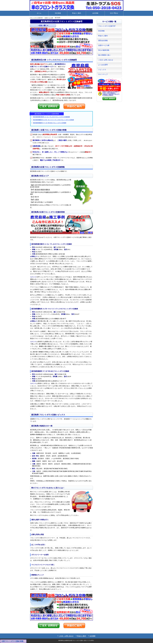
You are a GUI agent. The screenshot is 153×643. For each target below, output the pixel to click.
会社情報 (95, 13)
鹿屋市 (43, 189)
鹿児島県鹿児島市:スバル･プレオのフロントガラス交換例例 (51, 117)
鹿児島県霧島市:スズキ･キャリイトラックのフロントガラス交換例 (53, 120)
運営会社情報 (103, 40)
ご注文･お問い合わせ (105, 60)
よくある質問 (103, 65)
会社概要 (92, 636)
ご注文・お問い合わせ (66, 636)
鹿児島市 (37, 189)
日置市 (37, 199)
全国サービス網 (51, 18)
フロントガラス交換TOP (37, 18)
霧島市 (48, 189)
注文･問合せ (114, 13)
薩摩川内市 (49, 192)
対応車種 (58, 13)
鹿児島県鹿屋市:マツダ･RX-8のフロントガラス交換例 (49, 123)
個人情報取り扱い (104, 55)
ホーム (39, 13)
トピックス (102, 69)
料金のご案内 (76, 13)
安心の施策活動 (103, 50)
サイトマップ (103, 74)
